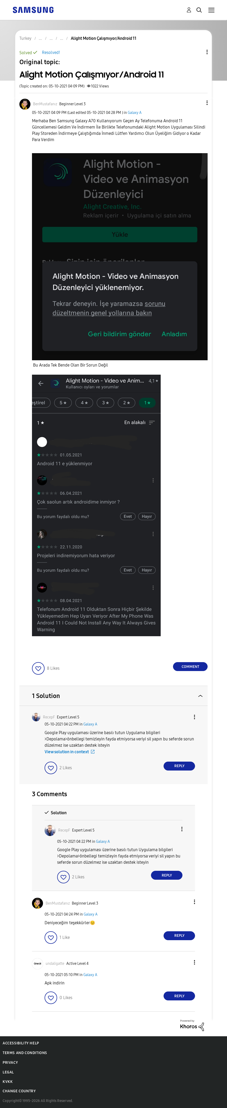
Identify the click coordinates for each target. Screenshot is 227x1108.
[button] (198, 103)
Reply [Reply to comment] (179, 766)
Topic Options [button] (198, 52)
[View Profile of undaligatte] (55, 963)
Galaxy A (135, 112)
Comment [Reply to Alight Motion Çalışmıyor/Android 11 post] (190, 666)
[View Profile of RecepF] (49, 717)
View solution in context (67, 751)
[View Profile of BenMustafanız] (45, 104)
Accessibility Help (21, 1043)
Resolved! (51, 52)
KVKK (8, 1081)
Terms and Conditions (25, 1053)
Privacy (10, 1062)
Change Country (19, 1091)
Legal (8, 1072)
